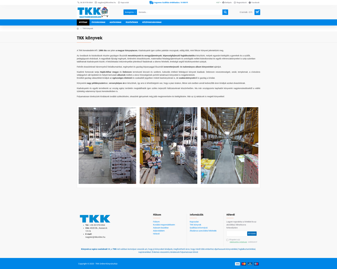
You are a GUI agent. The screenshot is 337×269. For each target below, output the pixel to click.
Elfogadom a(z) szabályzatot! (241, 241)
